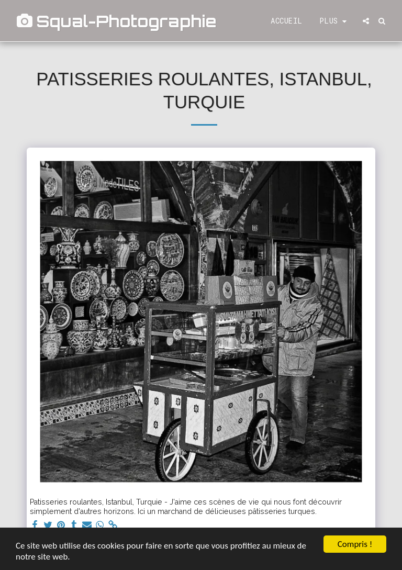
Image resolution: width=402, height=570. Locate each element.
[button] (366, 21)
